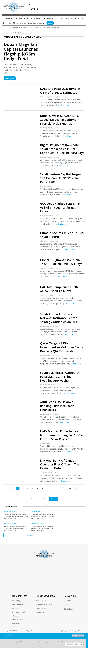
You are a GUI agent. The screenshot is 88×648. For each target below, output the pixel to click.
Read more (66, 105)
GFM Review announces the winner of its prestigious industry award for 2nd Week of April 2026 (16, 528)
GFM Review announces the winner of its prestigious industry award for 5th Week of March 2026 (43, 528)
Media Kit (15, 623)
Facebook (69, 601)
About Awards (17, 620)
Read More (9, 78)
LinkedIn (68, 609)
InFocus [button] (28, 18)
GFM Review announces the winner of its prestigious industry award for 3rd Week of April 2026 (43, 516)
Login (50, 23)
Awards (7, 23)
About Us (79, 18)
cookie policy (76, 642)
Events (37, 18)
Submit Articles (41, 601)
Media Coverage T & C (44, 604)
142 (63, 489)
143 (69, 489)
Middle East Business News (16, 28)
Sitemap (81, 631)
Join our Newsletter (36, 23)
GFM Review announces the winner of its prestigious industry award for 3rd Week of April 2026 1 (16, 516)
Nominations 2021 (51, 18)
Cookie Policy (72, 631)
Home (18, 18)
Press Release (19, 23)
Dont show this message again (74, 644)
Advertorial (67, 18)
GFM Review (8, 18)
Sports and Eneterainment (39, 28)
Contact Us (40, 612)
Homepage (16, 601)
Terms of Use (41, 608)
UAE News (55, 28)
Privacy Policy (62, 631)
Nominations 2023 (19, 612)
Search (54, 499)
